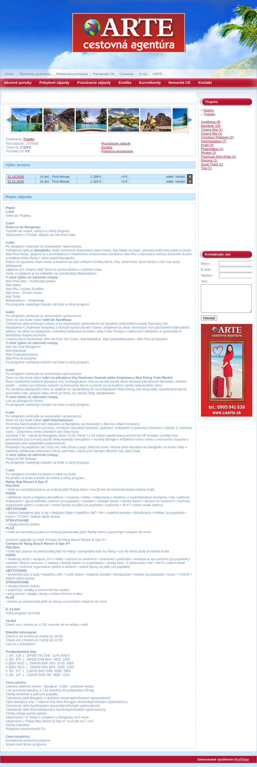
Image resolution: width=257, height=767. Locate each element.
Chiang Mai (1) (212, 129)
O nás (143, 74)
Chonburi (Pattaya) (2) (217, 137)
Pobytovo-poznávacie (117, 151)
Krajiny (209, 110)
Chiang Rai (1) (211, 133)
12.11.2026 (15, 181)
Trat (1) (206, 168)
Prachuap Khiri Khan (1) (218, 156)
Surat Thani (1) (212, 164)
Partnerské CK (103, 74)
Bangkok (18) (211, 126)
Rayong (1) (209, 160)
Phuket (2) (208, 153)
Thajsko (29, 139)
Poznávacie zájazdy (94, 83)
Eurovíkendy (150, 83)
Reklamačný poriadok (72, 74)
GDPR (157, 74)
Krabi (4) (207, 145)
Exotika (124, 83)
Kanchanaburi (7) (213, 141)
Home (9, 74)
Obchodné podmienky (35, 74)
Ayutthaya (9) (211, 122)
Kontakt (205, 83)
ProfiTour (241, 759)
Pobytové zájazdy (54, 83)
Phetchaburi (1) (212, 149)
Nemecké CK (180, 83)
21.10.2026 (15, 177)
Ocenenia (127, 74)
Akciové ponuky (18, 83)
